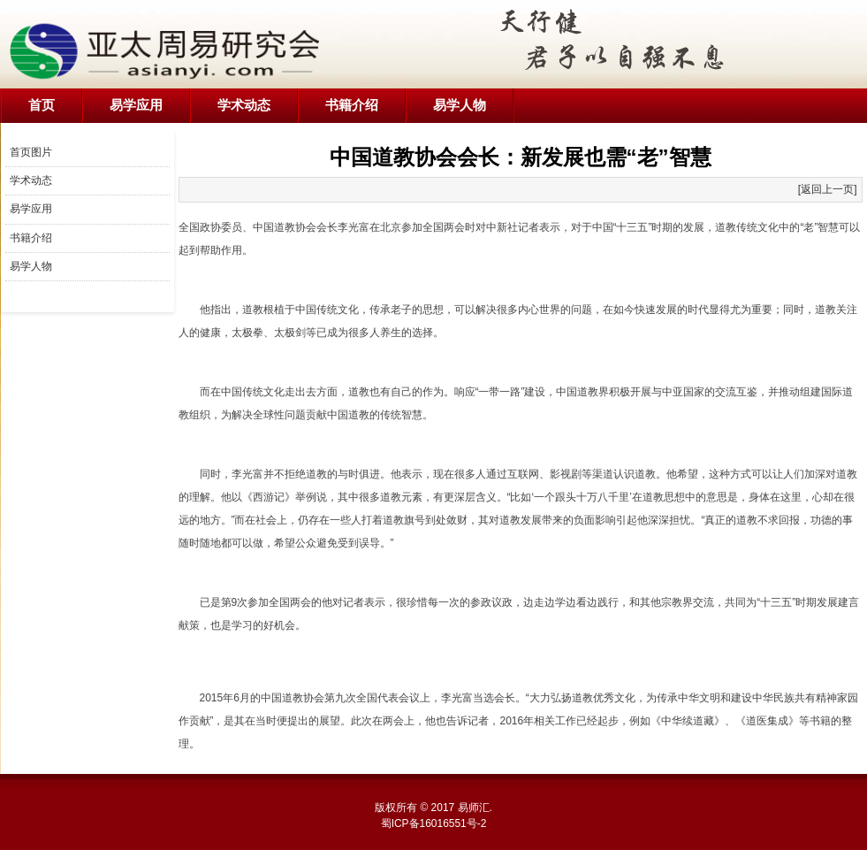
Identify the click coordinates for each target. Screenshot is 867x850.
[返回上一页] (827, 189)
